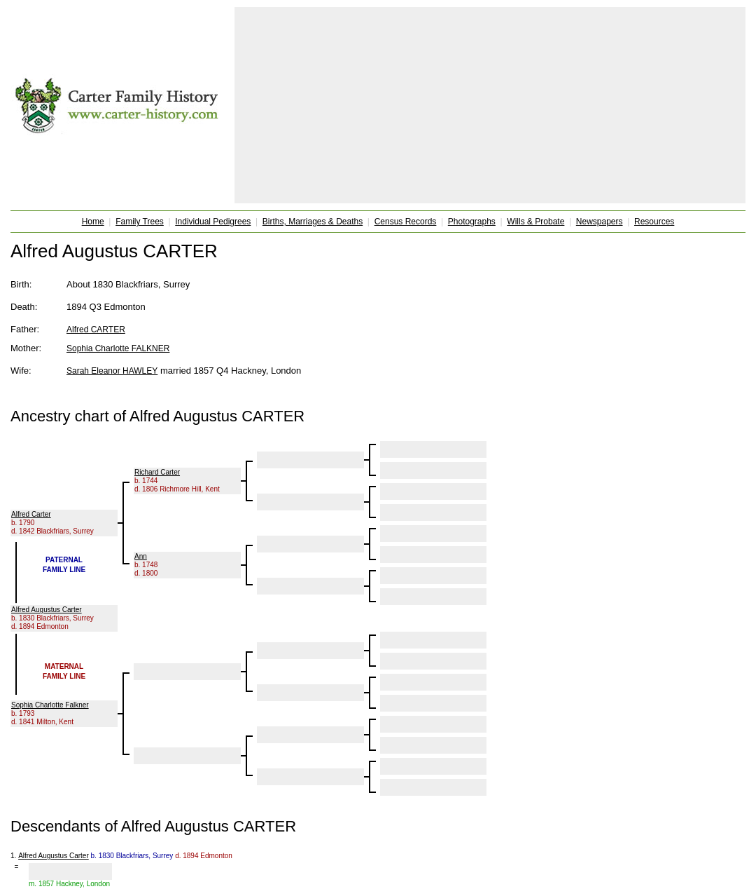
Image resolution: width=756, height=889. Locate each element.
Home (93, 221)
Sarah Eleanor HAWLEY (112, 371)
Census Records (405, 221)
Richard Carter (157, 472)
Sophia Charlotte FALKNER (117, 348)
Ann (140, 556)
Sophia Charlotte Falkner (50, 705)
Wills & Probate (535, 221)
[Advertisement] (490, 105)
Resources (654, 221)
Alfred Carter (31, 514)
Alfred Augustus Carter (46, 609)
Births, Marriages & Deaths (312, 221)
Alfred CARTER (95, 329)
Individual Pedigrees (213, 221)
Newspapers (599, 221)
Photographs (472, 221)
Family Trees (139, 221)
